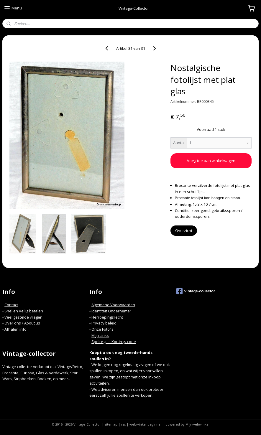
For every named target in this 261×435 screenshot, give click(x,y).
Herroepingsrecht (107, 317)
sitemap (111, 424)
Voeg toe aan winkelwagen (211, 160)
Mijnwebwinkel (197, 424)
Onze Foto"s (102, 329)
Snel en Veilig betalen (23, 311)
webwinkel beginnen (145, 424)
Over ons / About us (22, 323)
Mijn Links (100, 335)
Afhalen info (15, 329)
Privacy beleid (103, 323)
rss (123, 424)
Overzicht (183, 230)
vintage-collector (195, 291)
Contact (11, 304)
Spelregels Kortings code (113, 341)
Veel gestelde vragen (23, 317)
